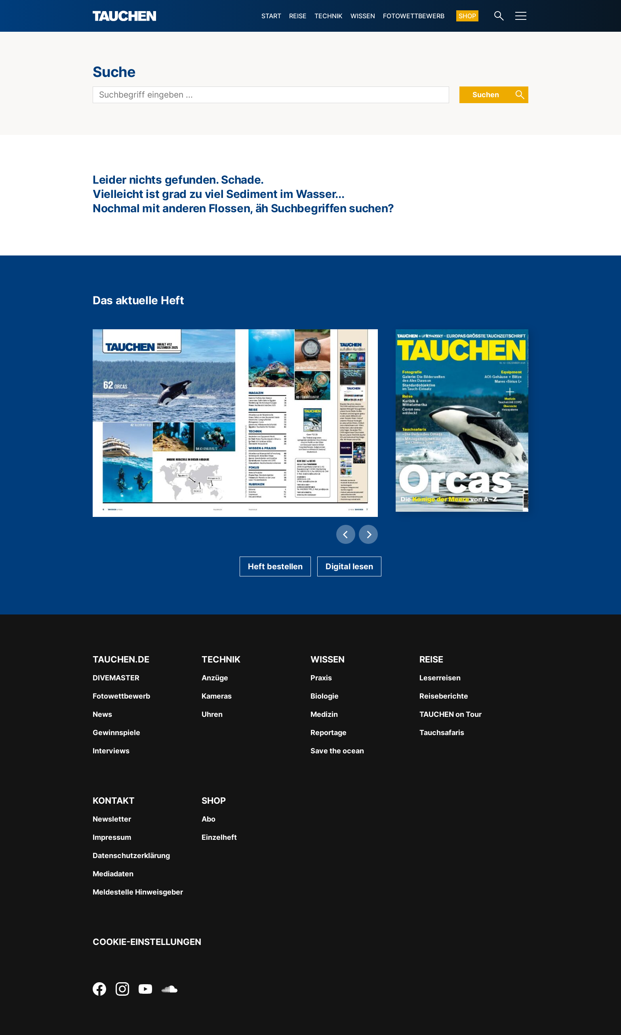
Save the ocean (337, 751)
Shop (467, 16)
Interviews (111, 751)
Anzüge (215, 678)
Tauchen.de (121, 659)
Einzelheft (219, 837)
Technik (328, 16)
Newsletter (112, 819)
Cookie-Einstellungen (147, 942)
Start (271, 16)
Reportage (328, 732)
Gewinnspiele (116, 732)
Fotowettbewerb (413, 16)
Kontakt (114, 800)
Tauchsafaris (441, 732)
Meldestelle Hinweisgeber (138, 892)
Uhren (212, 714)
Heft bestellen (275, 566)
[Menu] (520, 16)
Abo (208, 819)
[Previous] (345, 534)
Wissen (363, 16)
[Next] (368, 534)
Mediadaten (113, 874)
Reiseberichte (443, 696)
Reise (298, 16)
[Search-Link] (499, 16)
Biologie (324, 696)
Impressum (112, 837)
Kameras (217, 696)
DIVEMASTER (116, 678)
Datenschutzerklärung (131, 855)
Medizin (324, 714)
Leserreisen (440, 678)
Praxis (321, 678)
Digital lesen (349, 566)
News (102, 714)
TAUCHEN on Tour (450, 714)
